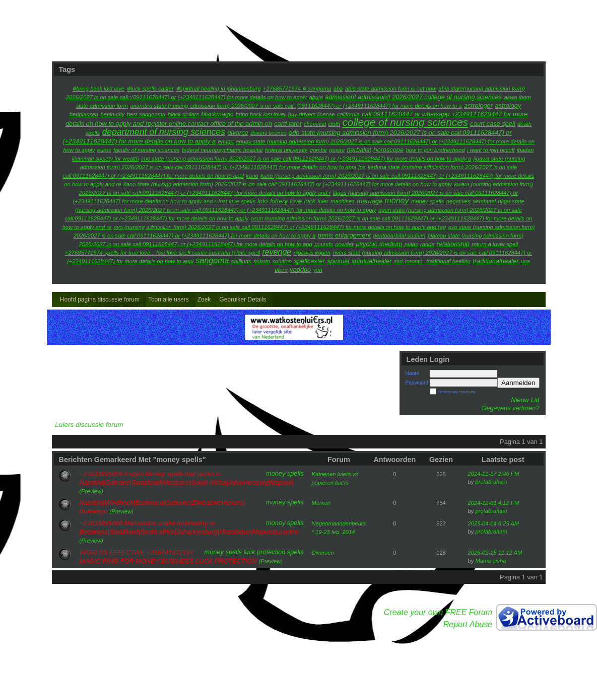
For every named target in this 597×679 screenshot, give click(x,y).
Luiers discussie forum (89, 424)
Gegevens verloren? (510, 408)
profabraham (491, 482)
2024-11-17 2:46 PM (493, 474)
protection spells (280, 552)
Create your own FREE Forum (438, 612)
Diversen (323, 553)
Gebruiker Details (242, 299)
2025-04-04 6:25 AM (493, 523)
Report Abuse (467, 624)
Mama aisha (490, 561)
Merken (321, 503)
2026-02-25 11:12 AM (495, 553)
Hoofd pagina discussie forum (100, 299)
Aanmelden (518, 383)
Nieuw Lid (525, 400)
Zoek (204, 299)
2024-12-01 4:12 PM (493, 503)
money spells (285, 473)
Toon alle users (168, 299)
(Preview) (91, 491)
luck (249, 552)
